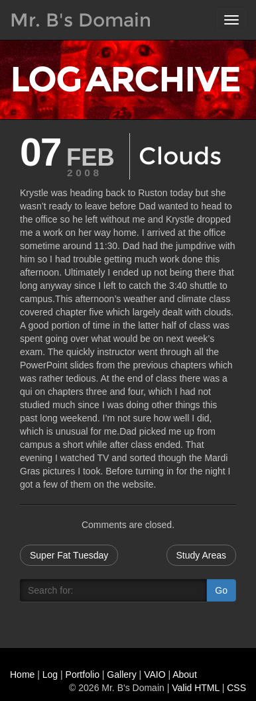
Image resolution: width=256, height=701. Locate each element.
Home (22, 674)
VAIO (154, 674)
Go (221, 590)
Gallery (121, 674)
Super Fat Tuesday (69, 555)
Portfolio (82, 674)
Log (50, 674)
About (184, 674)
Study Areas (201, 555)
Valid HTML (196, 687)
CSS (236, 687)
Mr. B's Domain (80, 20)
